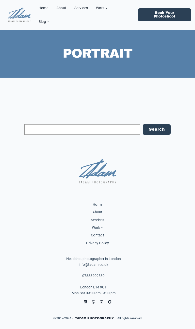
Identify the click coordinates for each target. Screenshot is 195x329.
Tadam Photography (94, 318)
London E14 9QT (93, 287)
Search (157, 129)
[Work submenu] (106, 8)
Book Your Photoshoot (164, 14)
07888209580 (93, 276)
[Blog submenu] (48, 22)
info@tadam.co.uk (93, 265)
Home (97, 204)
